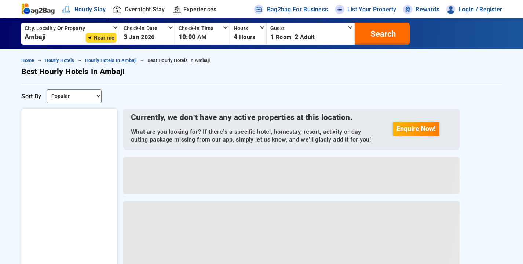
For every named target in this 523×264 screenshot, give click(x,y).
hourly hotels (59, 60)
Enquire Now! (416, 128)
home (27, 60)
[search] (382, 34)
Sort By (31, 96)
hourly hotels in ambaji (110, 60)
